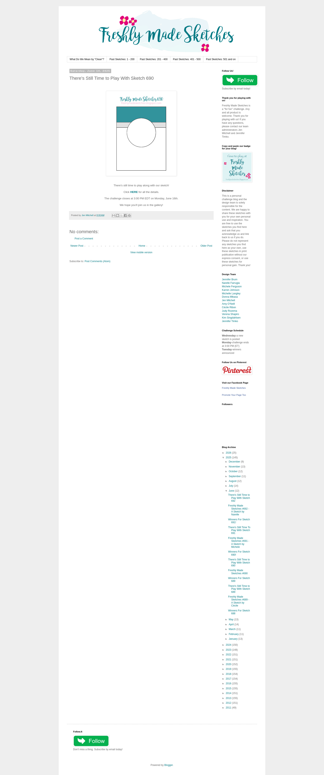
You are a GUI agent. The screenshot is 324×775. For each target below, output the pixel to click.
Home (142, 245)
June (232, 490)
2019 (229, 669)
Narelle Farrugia (231, 283)
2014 (229, 693)
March (232, 629)
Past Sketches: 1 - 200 (122, 59)
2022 (229, 654)
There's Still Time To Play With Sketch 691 (239, 530)
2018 (229, 674)
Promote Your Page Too (234, 395)
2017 (229, 678)
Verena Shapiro (230, 314)
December (235, 461)
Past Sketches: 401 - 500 (187, 59)
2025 (229, 457)
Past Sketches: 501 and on (221, 59)
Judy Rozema (229, 310)
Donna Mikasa (230, 296)
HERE (134, 192)
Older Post (206, 245)
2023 (229, 649)
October (233, 471)
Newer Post (76, 245)
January (233, 638)
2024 (229, 644)
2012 (229, 702)
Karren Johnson (230, 290)
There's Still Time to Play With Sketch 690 (239, 562)
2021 (229, 659)
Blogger (168, 765)
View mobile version (141, 252)
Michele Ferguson (232, 286)
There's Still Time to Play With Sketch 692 (239, 497)
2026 (229, 452)
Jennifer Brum (229, 279)
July (231, 485)
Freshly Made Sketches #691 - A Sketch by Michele (238, 542)
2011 (229, 707)
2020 (229, 664)
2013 (229, 698)
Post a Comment (84, 238)
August (233, 481)
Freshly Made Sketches (234, 388)
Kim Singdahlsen (231, 317)
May (231, 619)
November (235, 466)
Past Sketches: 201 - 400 (154, 59)
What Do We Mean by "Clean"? (87, 59)
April (231, 624)
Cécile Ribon (229, 307)
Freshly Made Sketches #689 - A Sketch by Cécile (238, 601)
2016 (229, 683)
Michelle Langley (231, 293)
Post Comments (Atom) (97, 261)
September (235, 476)
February (234, 634)
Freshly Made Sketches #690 (238, 572)
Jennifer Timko (230, 321)
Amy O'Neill (228, 303)
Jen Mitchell (228, 300)
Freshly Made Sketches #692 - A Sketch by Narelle (238, 510)
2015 (229, 688)
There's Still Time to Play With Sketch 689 (239, 589)
